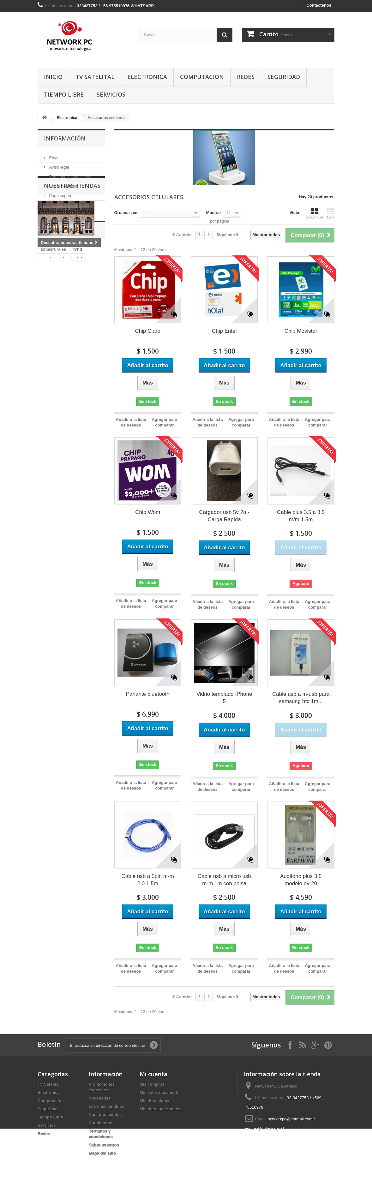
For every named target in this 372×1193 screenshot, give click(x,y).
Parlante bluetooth (148, 694)
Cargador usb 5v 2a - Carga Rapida (224, 515)
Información (65, 138)
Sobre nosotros (62, 183)
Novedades (100, 1098)
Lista (330, 213)
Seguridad (283, 77)
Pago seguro (60, 193)
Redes (246, 77)
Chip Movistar (301, 331)
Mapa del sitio (102, 1153)
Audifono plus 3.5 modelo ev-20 (300, 879)
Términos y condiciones (70, 174)
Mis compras (152, 1084)
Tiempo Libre (64, 94)
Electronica (147, 77)
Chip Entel (224, 331)
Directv (86, 354)
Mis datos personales (160, 1109)
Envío (54, 155)
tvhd (77, 325)
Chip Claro (147, 331)
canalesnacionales (59, 344)
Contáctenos (318, 5)
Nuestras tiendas (64, 202)
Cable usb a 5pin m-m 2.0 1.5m (148, 879)
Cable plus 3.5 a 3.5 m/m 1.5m (301, 515)
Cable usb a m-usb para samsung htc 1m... (300, 697)
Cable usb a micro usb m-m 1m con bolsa (224, 879)
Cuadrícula (314, 213)
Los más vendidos (106, 1106)
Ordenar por (126, 212)
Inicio (53, 77)
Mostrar (213, 212)
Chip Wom (147, 512)
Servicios (111, 94)
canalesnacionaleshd (61, 335)
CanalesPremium (57, 363)
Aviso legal (58, 164)
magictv (92, 344)
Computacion (202, 77)
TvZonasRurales (57, 373)
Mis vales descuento (159, 1092)
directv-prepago (56, 354)
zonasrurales (53, 325)
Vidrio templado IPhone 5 (224, 697)
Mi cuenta (153, 1074)
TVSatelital (51, 382)
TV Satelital (94, 77)
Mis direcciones (155, 1100)
